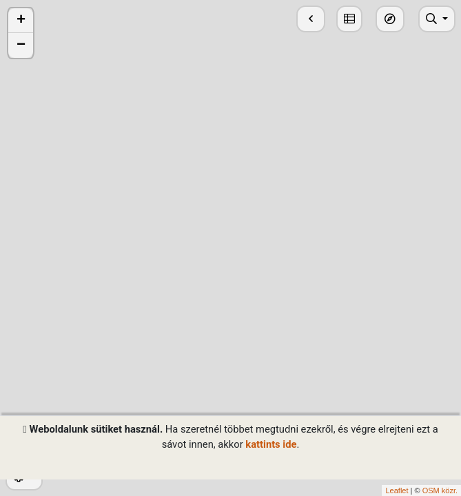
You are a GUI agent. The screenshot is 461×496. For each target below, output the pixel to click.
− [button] (21, 45)
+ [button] (21, 20)
